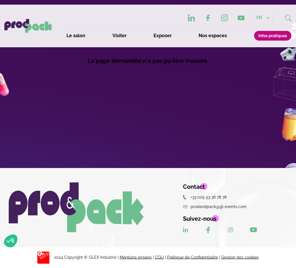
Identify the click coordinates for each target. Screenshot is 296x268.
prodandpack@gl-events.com (215, 206)
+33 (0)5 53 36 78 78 (205, 197)
